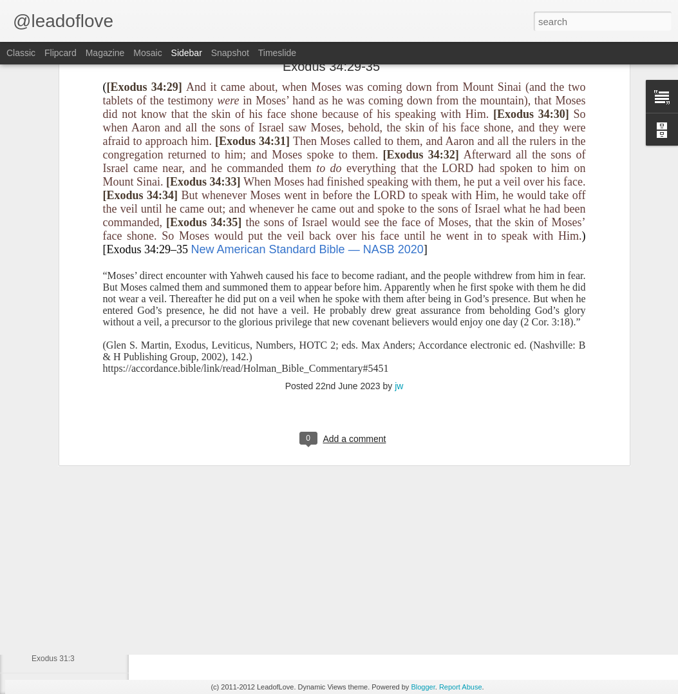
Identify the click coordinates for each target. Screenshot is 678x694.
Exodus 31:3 (53, 658)
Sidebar (186, 53)
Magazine (105, 53)
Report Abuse (460, 687)
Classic (20, 53)
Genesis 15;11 (56, 571)
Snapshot (230, 53)
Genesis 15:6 (54, 629)
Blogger (423, 687)
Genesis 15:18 (56, 600)
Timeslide (277, 53)
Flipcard (60, 53)
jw (399, 251)
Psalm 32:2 (51, 542)
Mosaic (147, 53)
